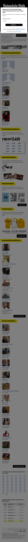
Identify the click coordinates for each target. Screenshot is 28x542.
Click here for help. (17, 31)
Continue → (14, 24)
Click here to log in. (20, 29)
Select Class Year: (6, 18)
